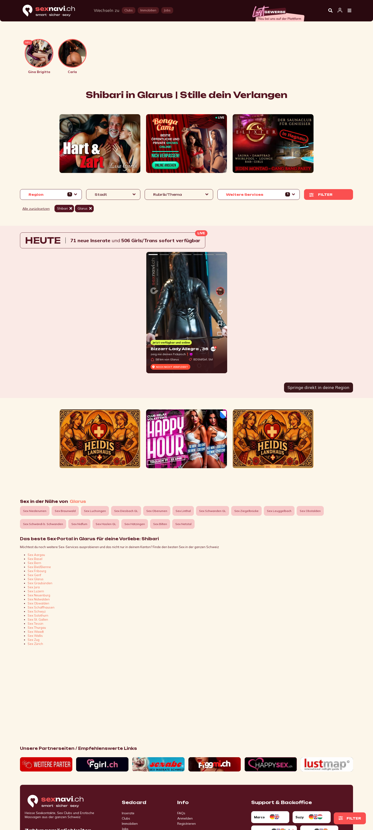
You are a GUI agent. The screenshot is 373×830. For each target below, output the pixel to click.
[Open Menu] (349, 10)
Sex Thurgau (37, 627)
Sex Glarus (36, 579)
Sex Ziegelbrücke (246, 511)
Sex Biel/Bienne (39, 567)
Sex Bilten (160, 524)
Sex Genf (34, 575)
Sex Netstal (183, 524)
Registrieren (186, 823)
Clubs (126, 818)
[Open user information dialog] (340, 10)
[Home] (53, 11)
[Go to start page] (64, 801)
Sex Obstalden (310, 511)
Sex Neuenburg (39, 595)
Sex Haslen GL (106, 524)
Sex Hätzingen (134, 524)
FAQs (181, 813)
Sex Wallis (35, 636)
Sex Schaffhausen (41, 607)
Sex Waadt (36, 632)
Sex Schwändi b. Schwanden (43, 524)
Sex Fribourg (37, 571)
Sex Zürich (35, 644)
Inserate (128, 813)
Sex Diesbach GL (126, 511)
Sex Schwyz (37, 611)
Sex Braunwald (65, 511)
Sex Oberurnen (156, 511)
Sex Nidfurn (79, 524)
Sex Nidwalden (39, 599)
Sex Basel (35, 559)
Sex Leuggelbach (279, 511)
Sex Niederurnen (34, 511)
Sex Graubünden (40, 583)
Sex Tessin (35, 623)
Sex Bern (34, 563)
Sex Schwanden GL (212, 511)
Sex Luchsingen (95, 511)
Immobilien (130, 823)
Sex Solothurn (38, 615)
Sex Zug (33, 640)
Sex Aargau (36, 555)
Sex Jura (34, 587)
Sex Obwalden (38, 603)
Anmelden (185, 818)
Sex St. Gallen (38, 619)
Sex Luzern (36, 591)
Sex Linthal (183, 511)
